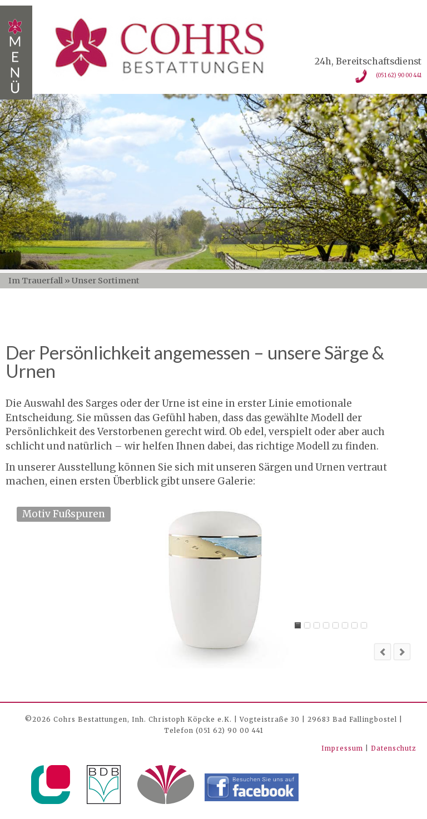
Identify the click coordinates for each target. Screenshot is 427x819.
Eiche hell (316, 625)
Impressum (343, 748)
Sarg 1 (335, 625)
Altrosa (344, 625)
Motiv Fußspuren (297, 625)
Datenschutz (393, 748)
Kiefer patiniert (363, 625)
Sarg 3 (307, 625)
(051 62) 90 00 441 (398, 75)
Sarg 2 (326, 625)
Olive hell (354, 625)
